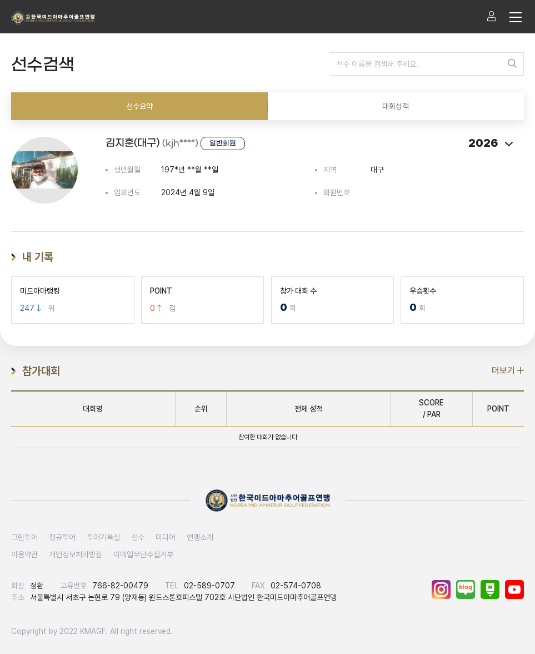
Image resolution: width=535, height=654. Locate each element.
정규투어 (62, 537)
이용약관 (24, 554)
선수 (137, 537)
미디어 (166, 537)
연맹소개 (200, 537)
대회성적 (395, 106)
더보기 (508, 370)
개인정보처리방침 (75, 554)
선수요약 (139, 106)
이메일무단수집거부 (143, 554)
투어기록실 (103, 537)
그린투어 (24, 537)
